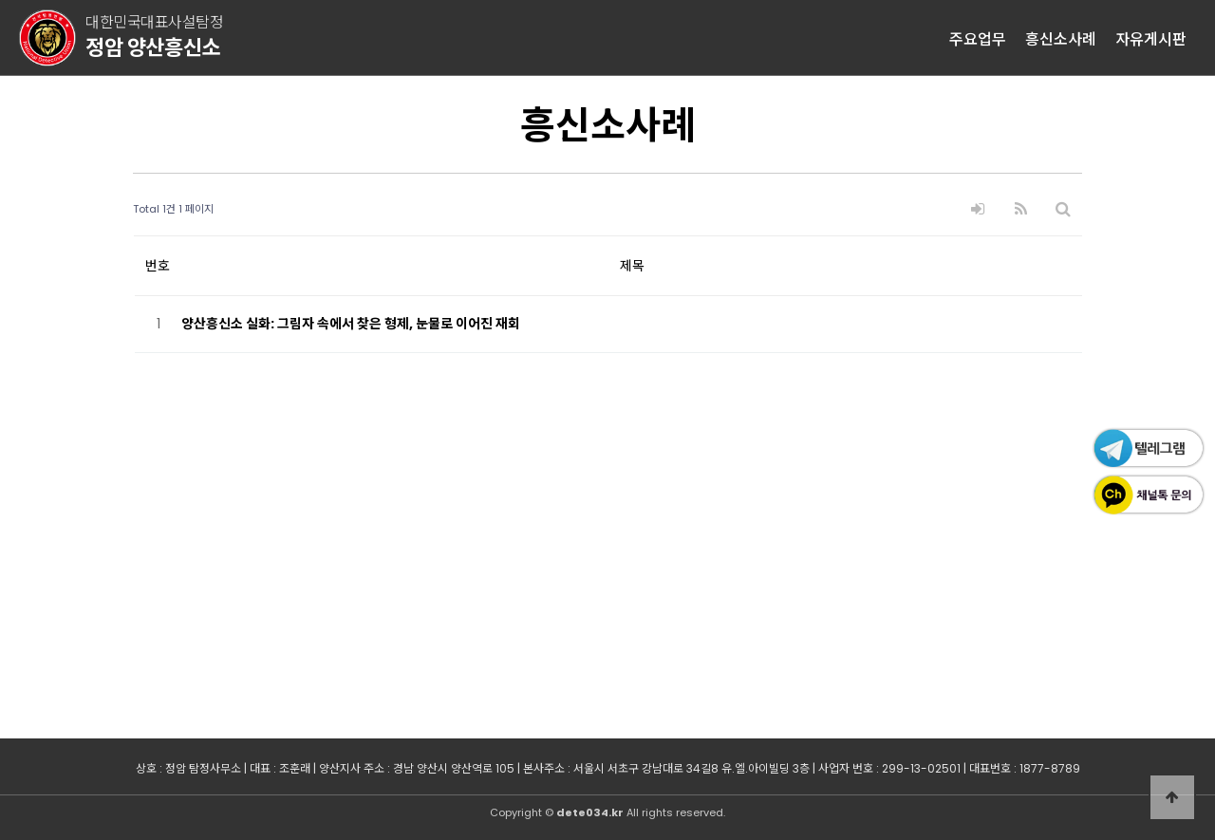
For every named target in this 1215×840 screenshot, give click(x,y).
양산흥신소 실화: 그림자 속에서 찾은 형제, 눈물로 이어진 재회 (350, 323)
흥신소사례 (1060, 38)
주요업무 (977, 38)
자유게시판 (1151, 38)
